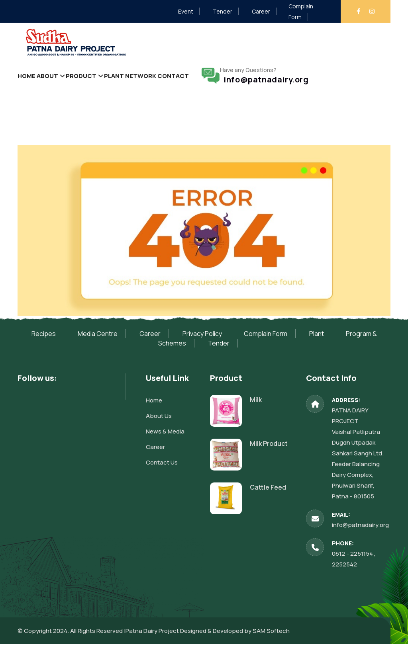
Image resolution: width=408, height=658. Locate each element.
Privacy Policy (202, 347)
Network (163, 82)
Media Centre (98, 347)
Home (29, 82)
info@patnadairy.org (293, 86)
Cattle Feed (268, 500)
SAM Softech (271, 644)
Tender (222, 11)
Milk (256, 413)
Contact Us (162, 476)
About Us (159, 429)
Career (261, 11)
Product (93, 82)
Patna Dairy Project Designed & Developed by (189, 644)
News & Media (165, 445)
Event (185, 11)
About (55, 82)
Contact (199, 82)
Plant (131, 82)
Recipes (43, 347)
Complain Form (265, 347)
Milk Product (269, 457)
